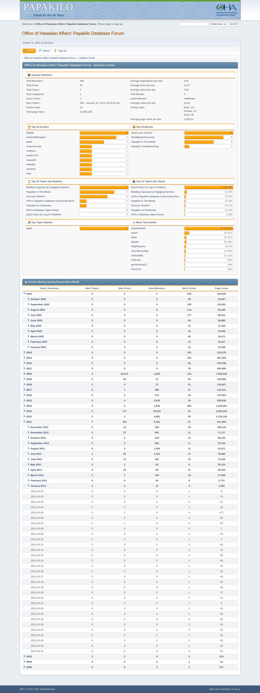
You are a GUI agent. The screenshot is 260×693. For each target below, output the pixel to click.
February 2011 (39, 480)
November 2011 (40, 432)
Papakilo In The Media (143, 141)
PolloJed (136, 260)
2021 (29, 368)
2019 (29, 379)
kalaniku (30, 164)
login (108, 24)
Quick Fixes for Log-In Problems (43, 214)
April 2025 (36, 331)
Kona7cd (136, 269)
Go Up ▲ (236, 689)
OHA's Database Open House (42, 210)
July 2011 (36, 453)
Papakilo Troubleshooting (145, 146)
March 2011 (37, 475)
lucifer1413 (32, 155)
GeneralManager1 (36, 137)
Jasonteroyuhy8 (139, 251)
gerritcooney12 (139, 264)
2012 (29, 416)
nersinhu (31, 169)
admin (134, 232)
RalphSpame (138, 246)
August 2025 (37, 309)
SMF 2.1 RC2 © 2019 (29, 689)
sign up (118, 24)
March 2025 (37, 336)
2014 (29, 405)
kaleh (29, 141)
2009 (29, 661)
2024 (29, 352)
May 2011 (36, 464)
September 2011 (40, 443)
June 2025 (36, 320)
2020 (29, 373)
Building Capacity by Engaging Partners (47, 187)
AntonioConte (33, 146)
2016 (29, 395)
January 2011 (38, 486)
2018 (29, 384)
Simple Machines (47, 689)
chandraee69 (138, 228)
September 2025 (40, 304)
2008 (29, 667)
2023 (29, 357)
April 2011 (36, 470)
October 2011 (38, 437)
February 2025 (39, 341)
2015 (29, 400)
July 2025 (36, 315)
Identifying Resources (143, 137)
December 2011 (40, 427)
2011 (29, 421)
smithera (31, 150)
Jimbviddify (137, 255)
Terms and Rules (222, 689)
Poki (28, 173)
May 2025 (36, 325)
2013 (29, 411)
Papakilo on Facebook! (38, 205)
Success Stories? (35, 196)
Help (211, 689)
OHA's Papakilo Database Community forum (50, 200)
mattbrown (189, 98)
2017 (29, 389)
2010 (29, 656)
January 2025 (38, 347)
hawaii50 (31, 160)
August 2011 (37, 448)
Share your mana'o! (142, 132)
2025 (29, 293)
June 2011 (36, 459)
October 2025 (38, 299)
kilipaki (30, 132)
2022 (29, 363)
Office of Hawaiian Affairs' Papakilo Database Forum (73, 33)
